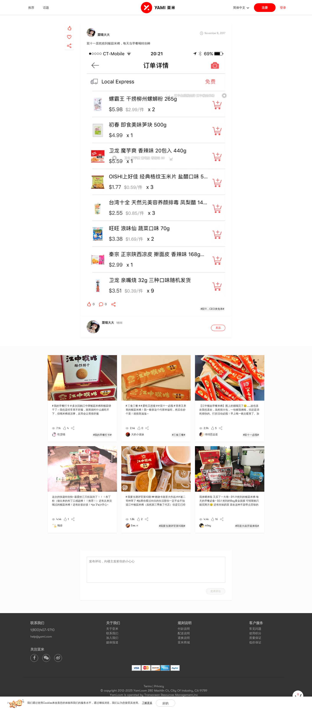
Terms (148, 686)
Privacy (159, 686)
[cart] (297, 695)
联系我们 (112, 633)
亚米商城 (184, 642)
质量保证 (255, 638)
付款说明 (184, 628)
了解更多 (147, 702)
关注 (218, 327)
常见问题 (255, 628)
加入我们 (112, 638)
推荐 (31, 7)
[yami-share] (69, 41)
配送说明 (184, 633)
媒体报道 (112, 642)
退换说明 (184, 638)
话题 (46, 7)
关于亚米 (112, 628)
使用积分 (255, 633)
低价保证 (255, 642)
